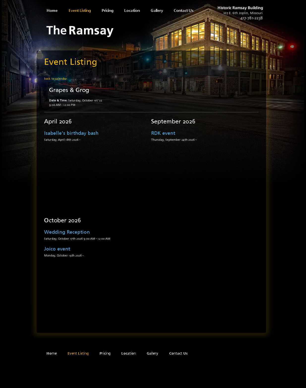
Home (53, 10)
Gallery (157, 10)
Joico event (57, 248)
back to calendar (55, 78)
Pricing (108, 10)
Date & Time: (58, 100)
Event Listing (80, 10)
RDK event (163, 133)
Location (132, 10)
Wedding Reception (67, 232)
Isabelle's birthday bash (71, 133)
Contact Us (183, 10)
